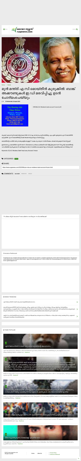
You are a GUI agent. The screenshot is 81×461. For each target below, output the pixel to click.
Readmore (27, 352)
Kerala (9, 85)
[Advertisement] (40, 13)
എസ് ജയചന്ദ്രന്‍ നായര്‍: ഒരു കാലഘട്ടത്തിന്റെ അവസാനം (27, 346)
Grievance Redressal (55, 454)
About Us (40, 453)
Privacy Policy (53, 452)
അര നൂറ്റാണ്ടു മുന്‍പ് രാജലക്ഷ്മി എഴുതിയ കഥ (22, 438)
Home (3, 85)
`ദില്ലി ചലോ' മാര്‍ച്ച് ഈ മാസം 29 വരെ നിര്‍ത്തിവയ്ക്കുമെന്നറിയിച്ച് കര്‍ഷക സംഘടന (38, 415)
